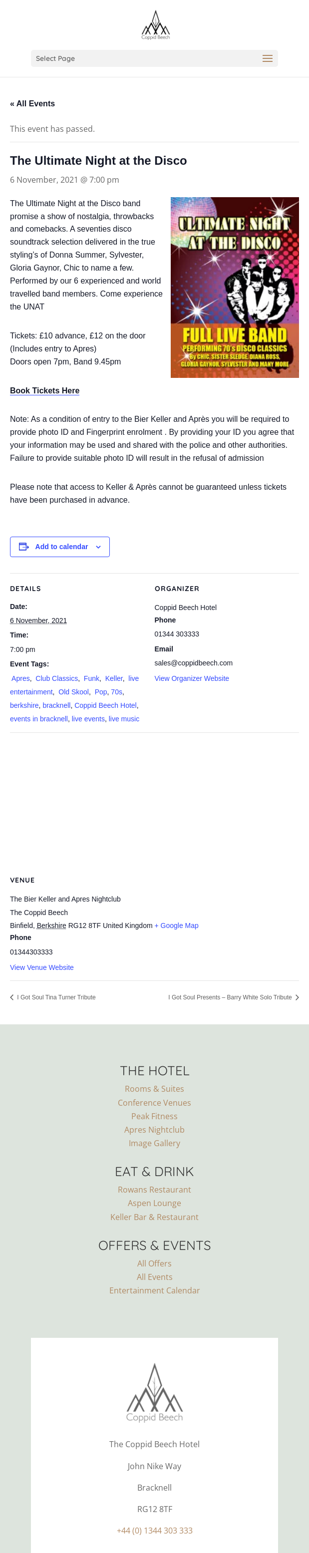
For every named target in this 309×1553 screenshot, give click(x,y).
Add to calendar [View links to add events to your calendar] (61, 547)
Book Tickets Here (44, 390)
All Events (155, 1276)
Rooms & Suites (154, 1088)
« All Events (32, 103)
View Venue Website (42, 967)
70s (116, 692)
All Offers (154, 1263)
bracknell (56, 705)
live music (124, 719)
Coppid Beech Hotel (105, 705)
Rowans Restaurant (154, 1189)
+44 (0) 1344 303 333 (155, 1530)
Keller (113, 678)
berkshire (24, 705)
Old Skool (72, 692)
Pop (100, 692)
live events (88, 719)
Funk (90, 678)
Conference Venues (154, 1102)
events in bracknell (39, 719)
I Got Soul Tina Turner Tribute (55, 997)
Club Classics (55, 678)
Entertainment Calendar (154, 1290)
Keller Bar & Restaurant (154, 1217)
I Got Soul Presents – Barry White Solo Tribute (231, 997)
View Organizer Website (192, 678)
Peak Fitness (154, 1116)
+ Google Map (177, 926)
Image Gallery (154, 1143)
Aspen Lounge (154, 1203)
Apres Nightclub (154, 1129)
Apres (20, 678)
